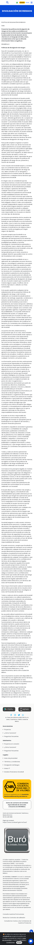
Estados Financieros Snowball (14, 772)
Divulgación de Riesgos (11, 765)
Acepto (19, 942)
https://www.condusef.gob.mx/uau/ (15, 822)
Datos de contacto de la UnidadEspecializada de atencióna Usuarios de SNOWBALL (17, 805)
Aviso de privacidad (10, 758)
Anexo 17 (7, 768)
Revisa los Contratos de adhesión (14, 918)
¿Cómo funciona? (10, 733)
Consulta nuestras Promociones (13, 914)
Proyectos (7, 729)
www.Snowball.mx (17, 57)
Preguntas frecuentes (11, 736)
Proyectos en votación (11, 744)
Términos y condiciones (12, 762)
